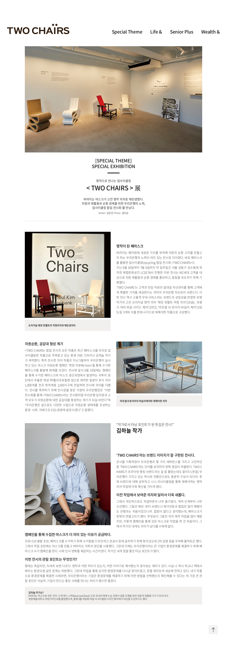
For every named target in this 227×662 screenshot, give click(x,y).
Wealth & (210, 31)
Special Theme (127, 31)
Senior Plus (181, 31)
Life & (156, 31)
